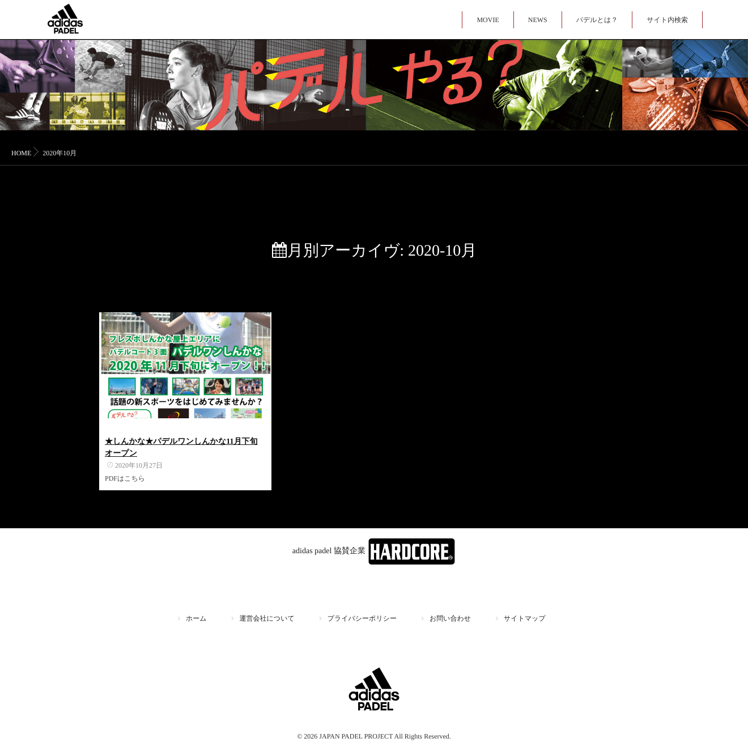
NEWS (537, 20)
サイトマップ (525, 618)
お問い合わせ (450, 618)
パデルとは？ (597, 20)
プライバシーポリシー (362, 618)
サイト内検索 (667, 20)
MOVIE (488, 20)
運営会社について (267, 618)
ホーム (196, 618)
